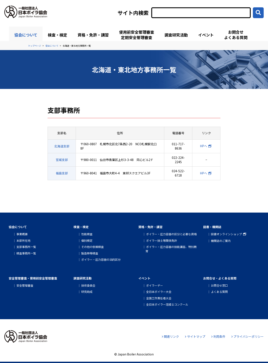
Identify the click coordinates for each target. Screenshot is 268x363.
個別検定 (87, 240)
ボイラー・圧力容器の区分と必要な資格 (171, 234)
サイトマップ (195, 336)
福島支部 (62, 173)
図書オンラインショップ (226, 234)
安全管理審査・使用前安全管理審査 (33, 278)
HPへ (203, 146)
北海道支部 (61, 146)
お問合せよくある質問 (235, 34)
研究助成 (87, 292)
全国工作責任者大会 (158, 298)
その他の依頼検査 (92, 247)
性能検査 (87, 234)
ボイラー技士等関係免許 (161, 240)
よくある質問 (219, 292)
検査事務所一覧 (26, 253)
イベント (206, 35)
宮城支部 (62, 160)
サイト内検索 (133, 12)
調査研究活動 (176, 35)
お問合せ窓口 (219, 285)
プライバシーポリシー (247, 336)
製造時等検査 (89, 253)
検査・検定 (57, 35)
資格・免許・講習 (93, 35)
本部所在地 (23, 240)
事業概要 (22, 234)
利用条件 (218, 336)
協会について (25, 35)
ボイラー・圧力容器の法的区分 (101, 259)
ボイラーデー (154, 285)
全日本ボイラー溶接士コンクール (167, 304)
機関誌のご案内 (221, 241)
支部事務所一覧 (26, 247)
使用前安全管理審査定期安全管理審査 (136, 34)
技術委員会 (88, 285)
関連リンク (170, 336)
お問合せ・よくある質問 (219, 278)
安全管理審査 (24, 285)
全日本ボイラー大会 (158, 292)
